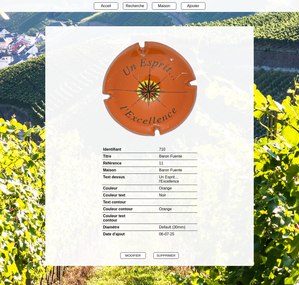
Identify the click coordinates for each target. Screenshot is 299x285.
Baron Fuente (170, 170)
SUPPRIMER (166, 255)
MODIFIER (133, 255)
